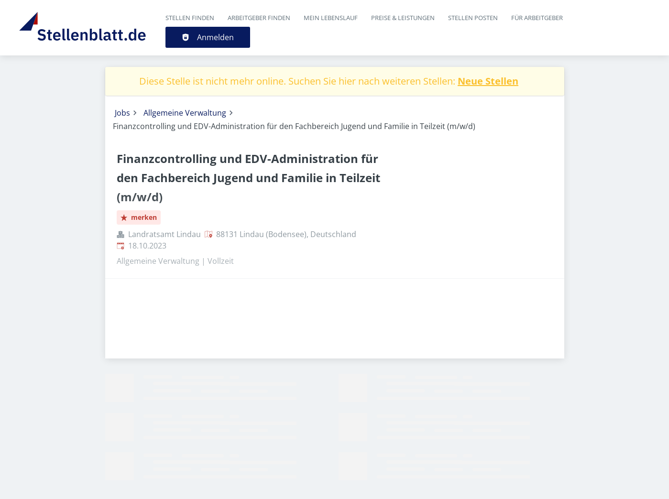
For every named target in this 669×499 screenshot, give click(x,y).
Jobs (122, 113)
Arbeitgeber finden (259, 17)
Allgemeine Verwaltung (184, 113)
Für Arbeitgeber (537, 17)
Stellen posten (473, 17)
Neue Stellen (488, 81)
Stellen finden (189, 17)
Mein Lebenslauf (331, 17)
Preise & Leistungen (403, 17)
